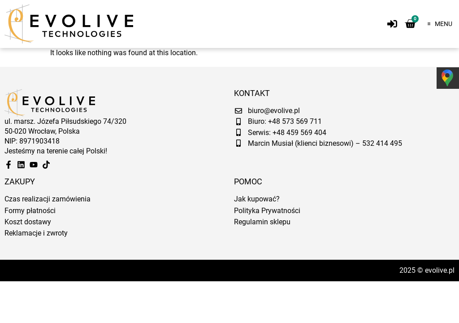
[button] (437, 23)
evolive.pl (440, 270)
